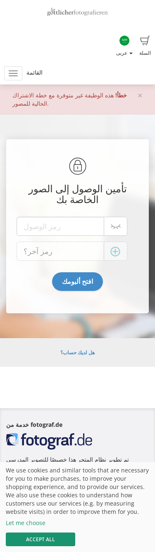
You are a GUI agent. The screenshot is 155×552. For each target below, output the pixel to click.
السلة (145, 46)
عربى (124, 46)
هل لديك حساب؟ (77, 352)
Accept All (40, 539)
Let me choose (25, 523)
